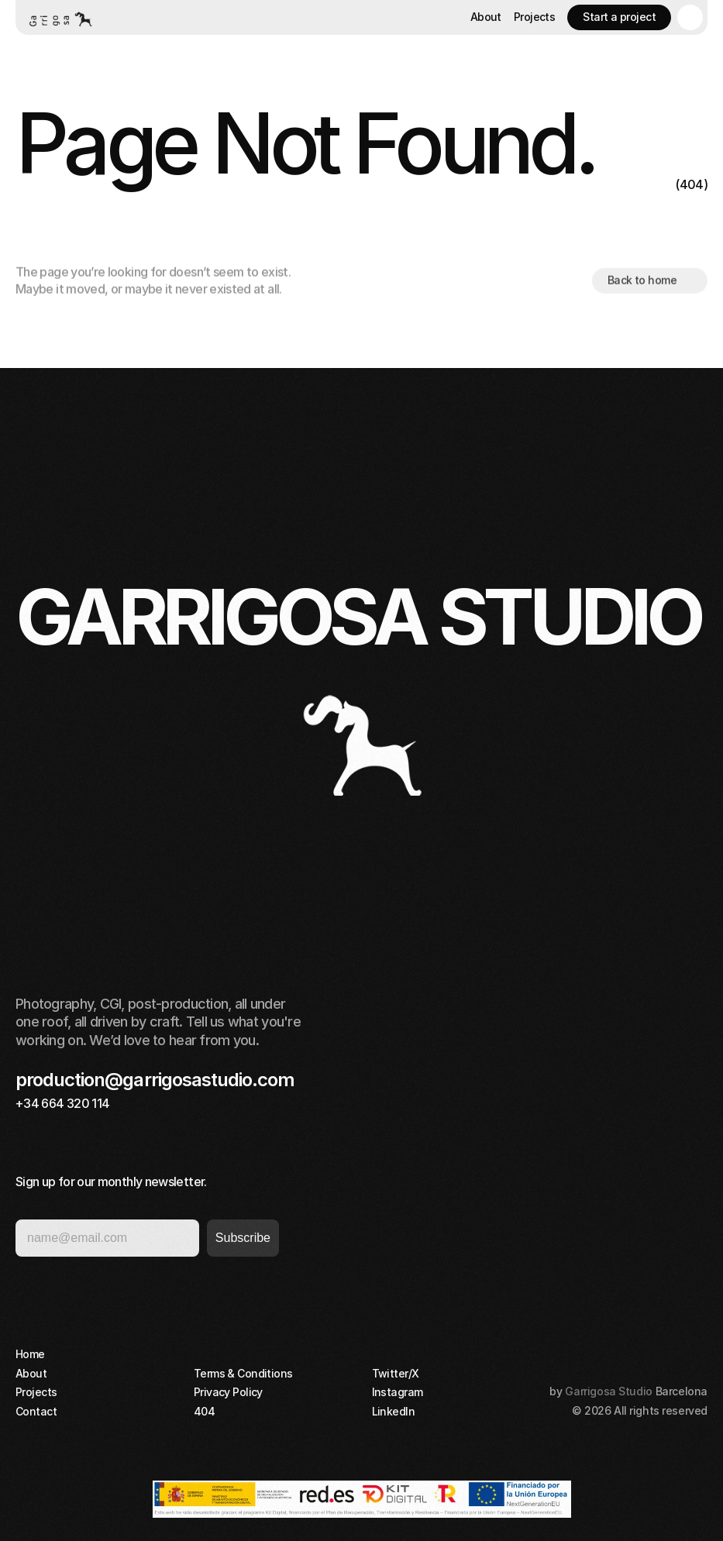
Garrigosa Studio (608, 1391)
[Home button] (59, 17)
